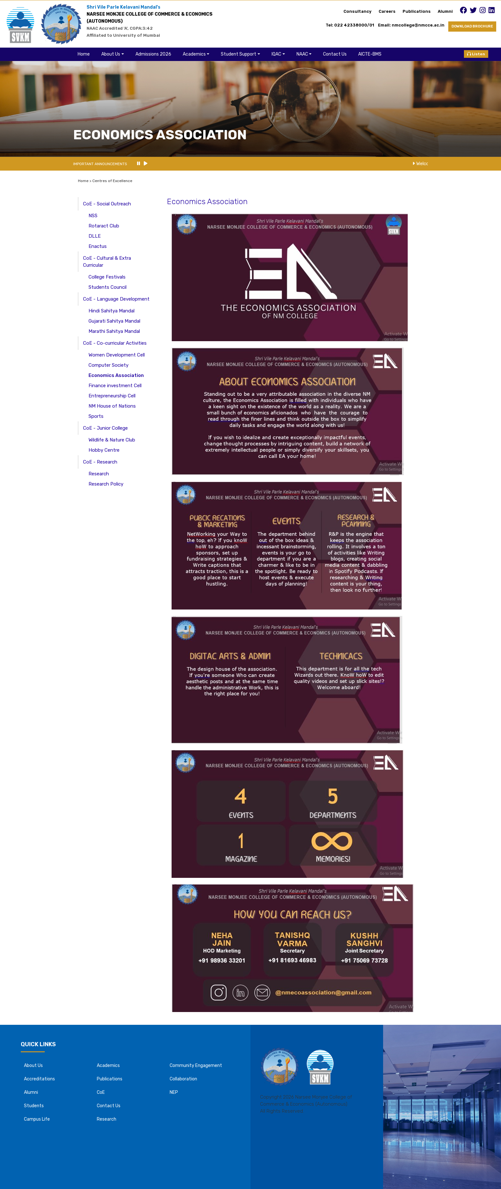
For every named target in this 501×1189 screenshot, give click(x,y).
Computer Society (108, 365)
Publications (417, 11)
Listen (476, 54)
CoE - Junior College (105, 428)
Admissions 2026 (153, 54)
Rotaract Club (104, 226)
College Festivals (107, 277)
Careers (387, 11)
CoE (101, 1092)
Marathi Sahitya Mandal (114, 331)
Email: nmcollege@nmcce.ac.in (413, 25)
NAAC (302, 54)
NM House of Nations (112, 406)
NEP (174, 1092)
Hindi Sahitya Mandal (112, 311)
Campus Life (37, 1119)
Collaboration (183, 1079)
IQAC (276, 54)
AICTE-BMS (370, 54)
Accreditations (39, 1079)
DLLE (95, 236)
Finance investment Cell (115, 385)
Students (34, 1105)
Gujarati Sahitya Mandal (114, 321)
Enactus (98, 246)
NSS (93, 216)
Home (84, 54)
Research (99, 474)
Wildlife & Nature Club (112, 440)
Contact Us (335, 54)
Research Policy (106, 484)
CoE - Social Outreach (107, 204)
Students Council (108, 287)
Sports (96, 416)
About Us (110, 54)
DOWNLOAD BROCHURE (472, 26)
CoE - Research (100, 462)
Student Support (238, 54)
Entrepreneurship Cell (112, 396)
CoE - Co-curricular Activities (115, 343)
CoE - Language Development (116, 299)
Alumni (445, 11)
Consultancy (357, 11)
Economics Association (116, 375)
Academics (194, 54)
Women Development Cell (117, 355)
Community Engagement (196, 1065)
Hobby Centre (104, 450)
